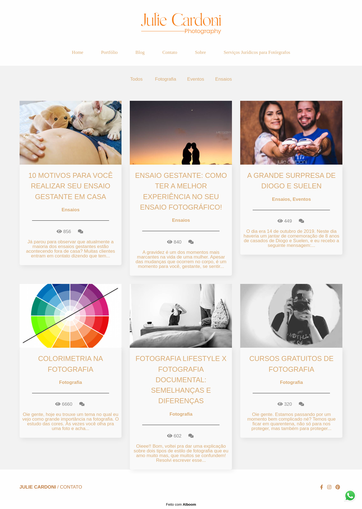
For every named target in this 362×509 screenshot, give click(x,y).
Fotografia (165, 79)
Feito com (181, 504)
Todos (136, 79)
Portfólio (109, 52)
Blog (140, 52)
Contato (169, 52)
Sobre (200, 52)
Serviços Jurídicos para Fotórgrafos (257, 52)
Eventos (195, 79)
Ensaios (223, 79)
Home (77, 52)
